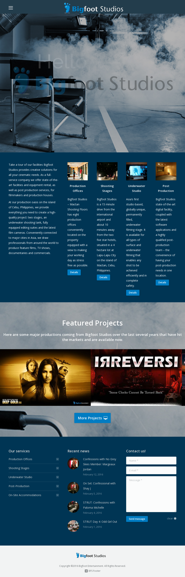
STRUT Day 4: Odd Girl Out (100, 521)
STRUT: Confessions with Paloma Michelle (99, 505)
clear (170, 518)
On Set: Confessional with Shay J (99, 485)
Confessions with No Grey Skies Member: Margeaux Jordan (99, 464)
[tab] (34, 459)
